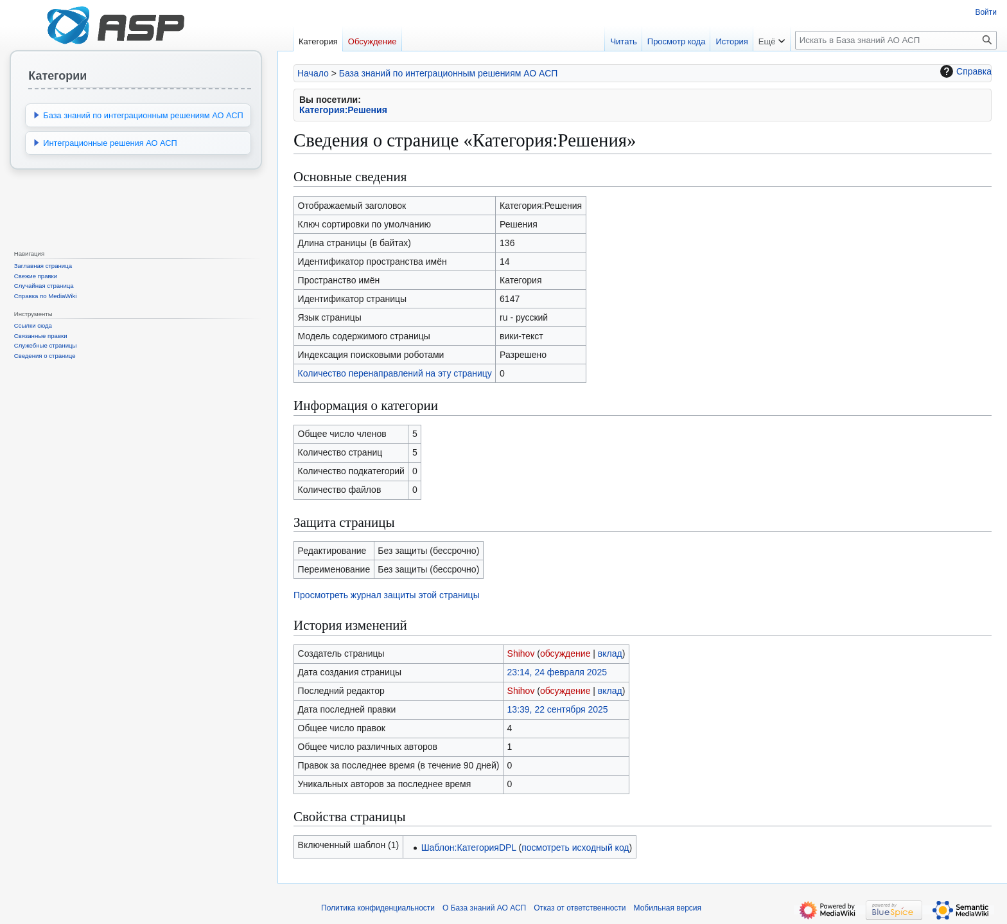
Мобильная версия (668, 907)
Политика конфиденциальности (378, 907)
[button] (36, 115)
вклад (610, 653)
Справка (964, 71)
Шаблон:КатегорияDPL (468, 847)
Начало (313, 73)
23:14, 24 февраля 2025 (557, 672)
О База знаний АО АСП (484, 907)
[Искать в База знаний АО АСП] (896, 40)
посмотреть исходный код (575, 847)
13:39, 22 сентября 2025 (557, 709)
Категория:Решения (343, 110)
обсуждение (565, 653)
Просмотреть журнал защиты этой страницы (386, 595)
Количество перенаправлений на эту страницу (395, 373)
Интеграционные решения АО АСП (110, 143)
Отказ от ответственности (580, 907)
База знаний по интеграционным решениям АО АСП (448, 73)
